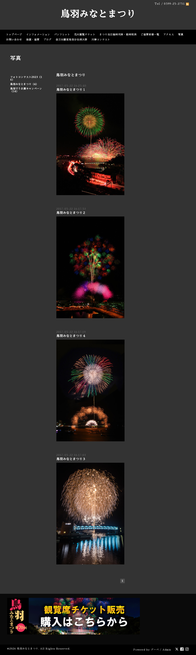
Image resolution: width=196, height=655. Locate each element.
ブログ (47, 39)
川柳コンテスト (100, 39)
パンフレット (62, 34)
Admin (167, 649)
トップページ (14, 34)
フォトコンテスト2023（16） (26, 78)
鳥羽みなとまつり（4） (24, 84)
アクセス (168, 34)
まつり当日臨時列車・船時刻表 (118, 34)
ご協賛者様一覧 (150, 34)
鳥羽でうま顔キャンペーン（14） (26, 90)
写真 (180, 34)
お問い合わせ (14, 39)
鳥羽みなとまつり (98, 14)
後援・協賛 (32, 39)
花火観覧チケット (84, 34)
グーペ (155, 649)
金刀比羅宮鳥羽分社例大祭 (71, 39)
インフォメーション (38, 34)
